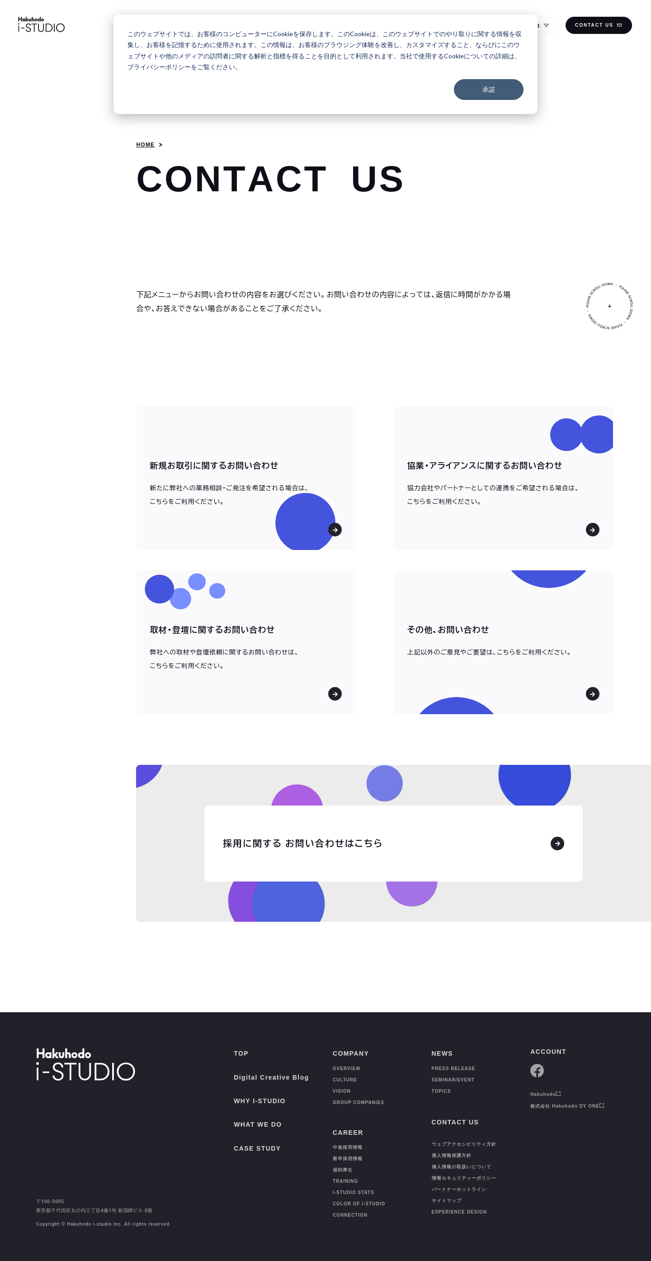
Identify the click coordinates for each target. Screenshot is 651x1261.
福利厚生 (343, 1162)
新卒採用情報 (348, 1150)
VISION (342, 1091)
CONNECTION (350, 1207)
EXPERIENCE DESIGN (459, 1203)
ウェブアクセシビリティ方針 (464, 1135)
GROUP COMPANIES (358, 1102)
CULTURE (345, 1079)
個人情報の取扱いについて (461, 1158)
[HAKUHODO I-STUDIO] (41, 25)
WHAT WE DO (258, 1124)
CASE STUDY (257, 1148)
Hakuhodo (545, 1094)
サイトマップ (447, 1192)
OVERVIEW (347, 1068)
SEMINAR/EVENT (453, 1079)
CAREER (348, 1124)
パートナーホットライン (459, 1180)
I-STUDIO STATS (353, 1184)
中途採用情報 (348, 1139)
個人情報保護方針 (452, 1146)
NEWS (442, 1053)
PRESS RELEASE (454, 1068)
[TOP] (26, 1240)
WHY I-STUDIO (260, 1101)
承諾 (488, 89)
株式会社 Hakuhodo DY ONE (567, 1106)
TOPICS (441, 1091)
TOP (241, 1053)
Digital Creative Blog (271, 1077)
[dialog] (325, 64)
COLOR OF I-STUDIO (359, 1196)
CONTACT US (599, 25)
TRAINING (345, 1173)
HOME (145, 145)
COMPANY (351, 1053)
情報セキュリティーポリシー (464, 1169)
